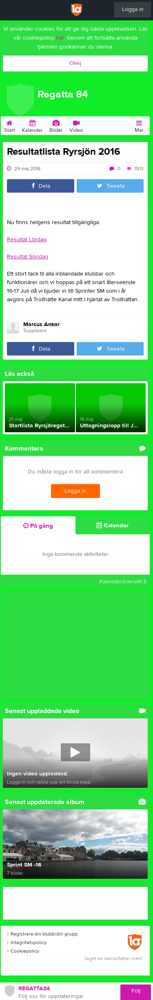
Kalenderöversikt (123, 581)
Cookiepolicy (23, 951)
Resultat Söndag (27, 256)
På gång (38, 526)
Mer (139, 124)
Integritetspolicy (27, 942)
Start (9, 124)
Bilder (55, 124)
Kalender (32, 124)
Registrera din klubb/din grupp (42, 934)
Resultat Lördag (27, 239)
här (60, 38)
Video (76, 124)
